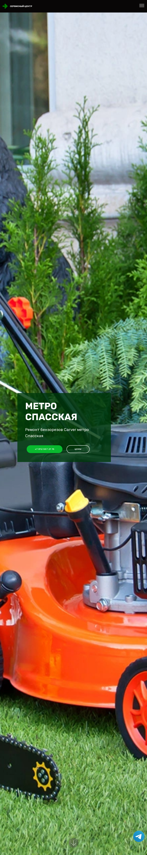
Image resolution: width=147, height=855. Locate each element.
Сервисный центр (21, 6)
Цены (78, 449)
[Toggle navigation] (141, 5)
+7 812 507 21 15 (44, 449)
